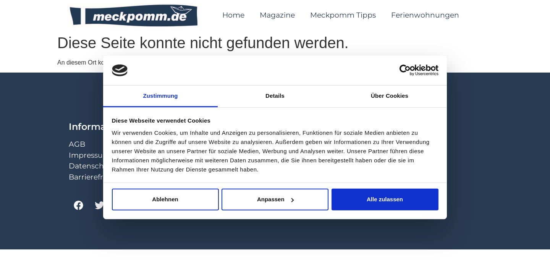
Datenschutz (92, 166)
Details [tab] (275, 95)
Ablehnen (165, 199)
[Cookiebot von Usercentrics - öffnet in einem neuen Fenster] (405, 70)
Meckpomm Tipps (343, 15)
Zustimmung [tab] (160, 95)
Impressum (89, 155)
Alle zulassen (385, 199)
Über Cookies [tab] (389, 95)
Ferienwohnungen (425, 15)
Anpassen (275, 199)
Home (233, 15)
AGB (77, 144)
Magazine (277, 15)
